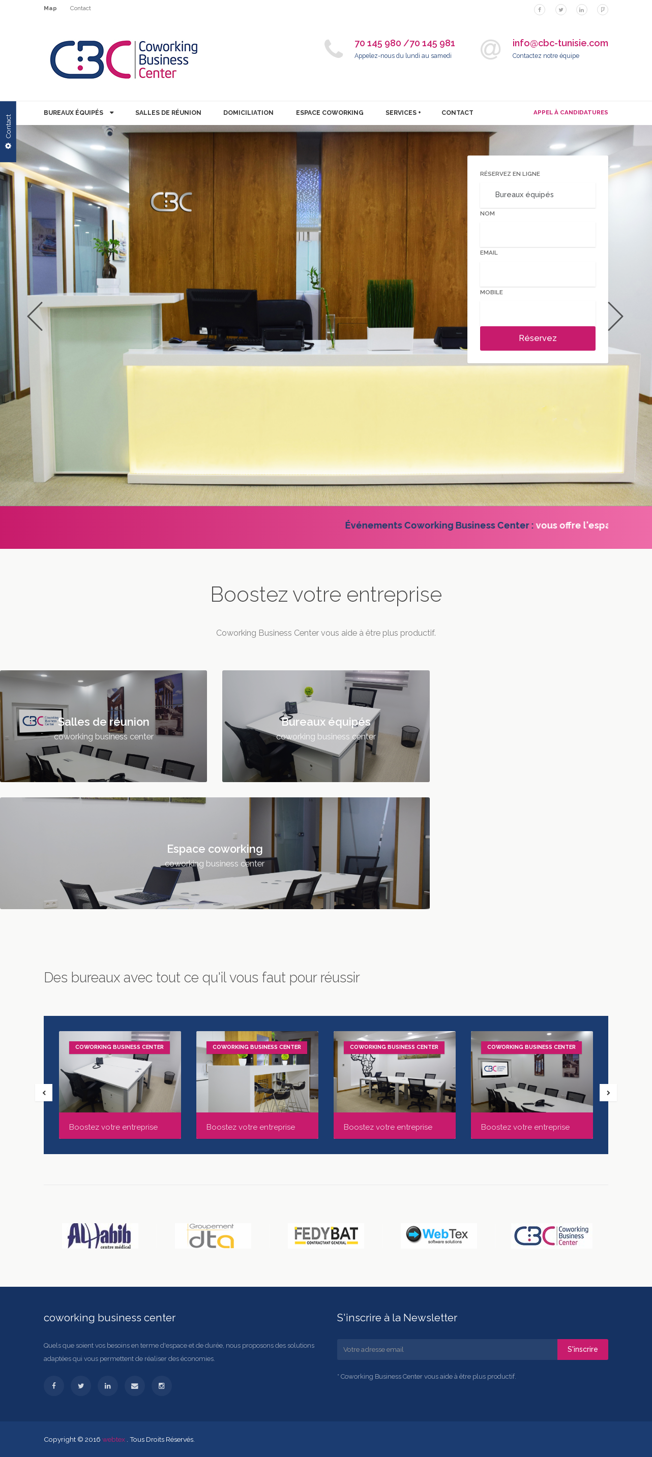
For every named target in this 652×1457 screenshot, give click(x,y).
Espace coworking (330, 112)
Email (489, 252)
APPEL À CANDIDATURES (571, 112)
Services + (403, 112)
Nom (487, 213)
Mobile (491, 292)
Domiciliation (248, 112)
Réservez (538, 338)
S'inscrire (583, 1349)
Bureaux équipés (74, 112)
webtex (114, 1439)
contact (457, 112)
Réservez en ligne (510, 173)
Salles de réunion (168, 112)
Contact (80, 8)
